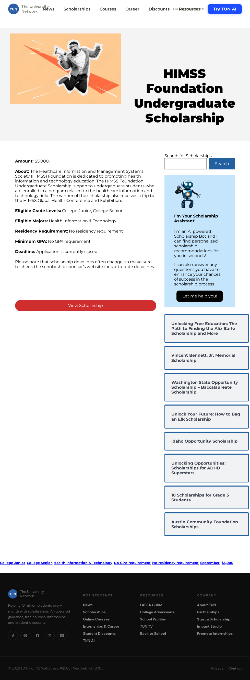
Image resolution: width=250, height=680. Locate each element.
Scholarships (77, 9)
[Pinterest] (25, 635)
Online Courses (96, 619)
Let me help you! (200, 296)
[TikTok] (13, 635)
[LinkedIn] (62, 635)
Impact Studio (209, 626)
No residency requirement (175, 563)
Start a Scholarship (213, 619)
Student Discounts (99, 633)
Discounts (159, 9)
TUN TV (146, 626)
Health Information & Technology (83, 563)
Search (222, 163)
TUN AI (88, 640)
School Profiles (153, 619)
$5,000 (227, 563)
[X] (50, 635)
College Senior (39, 563)
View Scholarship (85, 305)
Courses (108, 9)
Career (132, 9)
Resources (191, 9)
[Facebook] (37, 635)
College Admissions (157, 612)
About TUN (206, 605)
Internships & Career (101, 626)
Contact (235, 668)
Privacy (217, 668)
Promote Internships (215, 633)
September (210, 563)
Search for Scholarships (188, 155)
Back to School (153, 633)
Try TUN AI (224, 9)
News (48, 9)
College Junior (12, 563)
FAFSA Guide (151, 605)
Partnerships (208, 612)
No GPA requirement (132, 563)
